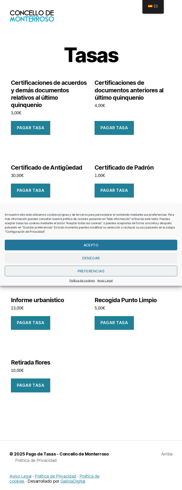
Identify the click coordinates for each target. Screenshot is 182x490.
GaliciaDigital (72, 487)
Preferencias (91, 271)
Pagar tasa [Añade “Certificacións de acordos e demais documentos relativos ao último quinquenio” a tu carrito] (31, 134)
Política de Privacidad (36, 466)
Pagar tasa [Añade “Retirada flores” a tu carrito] (31, 391)
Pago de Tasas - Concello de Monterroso (67, 460)
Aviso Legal (105, 280)
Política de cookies (82, 280)
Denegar (91, 258)
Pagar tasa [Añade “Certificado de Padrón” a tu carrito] (114, 196)
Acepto (91, 245)
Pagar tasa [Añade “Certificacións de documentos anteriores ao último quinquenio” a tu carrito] (114, 134)
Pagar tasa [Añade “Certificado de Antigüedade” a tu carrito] (31, 196)
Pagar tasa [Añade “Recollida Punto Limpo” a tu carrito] (114, 329)
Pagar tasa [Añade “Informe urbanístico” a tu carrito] (31, 329)
